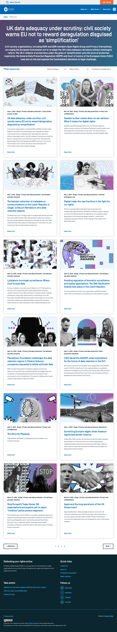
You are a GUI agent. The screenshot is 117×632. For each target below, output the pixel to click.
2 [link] (58, 546)
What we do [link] (95, 9)
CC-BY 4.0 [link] (31, 623)
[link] (114, 9)
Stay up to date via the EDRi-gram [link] (15, 591)
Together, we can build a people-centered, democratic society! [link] (25, 587)
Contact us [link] (64, 566)
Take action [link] (106, 9)
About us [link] (84, 9)
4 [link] (64, 546)
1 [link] (55, 546)
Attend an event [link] (9, 594)
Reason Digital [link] (109, 616)
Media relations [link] (65, 576)
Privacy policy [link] (8, 616)
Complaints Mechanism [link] (68, 573)
